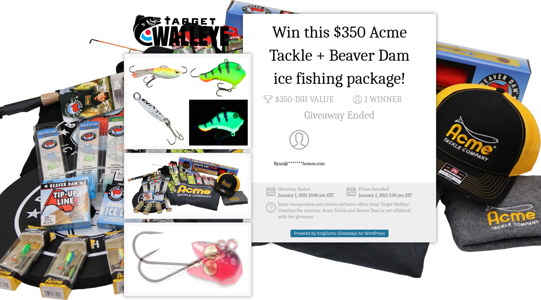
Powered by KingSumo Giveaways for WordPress (339, 233)
